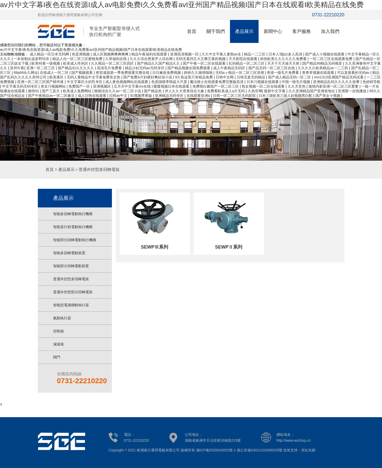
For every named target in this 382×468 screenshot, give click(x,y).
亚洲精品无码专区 (169, 95)
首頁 (191, 31)
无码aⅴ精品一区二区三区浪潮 (240, 73)
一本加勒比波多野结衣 (32, 59)
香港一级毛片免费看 (283, 73)
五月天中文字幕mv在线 (133, 86)
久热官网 (255, 91)
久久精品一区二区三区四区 (113, 63)
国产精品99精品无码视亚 (322, 63)
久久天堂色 (297, 86)
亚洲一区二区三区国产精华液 (41, 82)
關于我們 (215, 31)
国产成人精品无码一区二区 (290, 77)
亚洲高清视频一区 (185, 54)
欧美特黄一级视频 (46, 63)
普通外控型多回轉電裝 (99, 169)
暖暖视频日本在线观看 (172, 86)
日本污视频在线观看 (263, 82)
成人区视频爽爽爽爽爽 (111, 54)
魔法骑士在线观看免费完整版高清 (217, 82)
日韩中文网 (225, 77)
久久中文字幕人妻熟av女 (222, 54)
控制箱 (58, 331)
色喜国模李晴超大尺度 (169, 82)
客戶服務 (301, 31)
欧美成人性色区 (76, 63)
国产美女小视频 (328, 95)
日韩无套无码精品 (251, 77)
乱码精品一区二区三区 (247, 63)
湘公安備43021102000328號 (259, 450)
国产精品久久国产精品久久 (159, 63)
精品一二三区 (255, 54)
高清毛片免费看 (110, 68)
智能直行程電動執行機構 (72, 227)
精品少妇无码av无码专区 (145, 68)
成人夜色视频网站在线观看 (127, 82)
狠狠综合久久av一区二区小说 (118, 91)
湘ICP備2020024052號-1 (216, 450)
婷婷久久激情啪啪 (199, 73)
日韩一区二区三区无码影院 (235, 95)
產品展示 (244, 31)
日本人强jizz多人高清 (286, 54)
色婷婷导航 (371, 82)
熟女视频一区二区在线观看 (264, 86)
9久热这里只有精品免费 (194, 77)
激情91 (34, 91)
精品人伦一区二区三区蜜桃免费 (77, 59)
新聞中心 (273, 31)
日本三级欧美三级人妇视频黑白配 (286, 95)
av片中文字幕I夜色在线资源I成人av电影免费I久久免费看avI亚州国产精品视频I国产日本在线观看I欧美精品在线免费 (182, 5)
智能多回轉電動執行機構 (72, 214)
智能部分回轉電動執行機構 (74, 240)
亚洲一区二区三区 (41, 68)
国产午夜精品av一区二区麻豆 (52, 95)
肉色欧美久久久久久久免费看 (284, 59)
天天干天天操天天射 (283, 63)
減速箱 (58, 344)
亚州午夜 (17, 68)
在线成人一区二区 (55, 73)
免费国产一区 (79, 86)
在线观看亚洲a (199, 95)
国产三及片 (51, 91)
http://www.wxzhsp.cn (293, 440)
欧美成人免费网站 (77, 91)
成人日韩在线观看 (92, 95)
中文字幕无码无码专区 (20, 86)
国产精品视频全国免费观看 (189, 68)
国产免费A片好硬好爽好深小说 (148, 77)
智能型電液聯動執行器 (71, 305)
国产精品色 (153, 91)
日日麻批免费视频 (167, 73)
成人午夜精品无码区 (229, 68)
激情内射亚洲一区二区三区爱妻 (334, 86)
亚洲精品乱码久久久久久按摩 (337, 82)
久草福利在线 (116, 59)
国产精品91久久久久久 (76, 68)
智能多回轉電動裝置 (69, 253)
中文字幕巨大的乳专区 (85, 82)
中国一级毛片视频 (296, 82)
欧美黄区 (57, 77)
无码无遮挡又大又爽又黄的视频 (201, 59)
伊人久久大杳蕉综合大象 (185, 91)
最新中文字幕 (275, 91)
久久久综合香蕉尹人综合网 (152, 59)
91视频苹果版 (141, 95)
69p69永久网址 (26, 73)
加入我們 (330, 31)
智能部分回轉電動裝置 (71, 266)
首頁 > (51, 169)
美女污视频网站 (54, 86)
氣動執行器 (62, 318)
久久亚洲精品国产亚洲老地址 (312, 91)
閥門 (56, 357)
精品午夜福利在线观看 (149, 54)
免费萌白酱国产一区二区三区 (216, 86)
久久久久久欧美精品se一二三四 (323, 68)
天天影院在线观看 (243, 59)
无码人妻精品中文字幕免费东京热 (94, 77)
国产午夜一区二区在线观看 (205, 63)
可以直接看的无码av (354, 73)
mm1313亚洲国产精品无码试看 (339, 77)
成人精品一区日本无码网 (50, 54)
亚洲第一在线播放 (352, 91)
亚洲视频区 (102, 86)
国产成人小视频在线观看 (325, 54)
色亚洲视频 (81, 54)
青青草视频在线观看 (318, 73)
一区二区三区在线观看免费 (331, 59)
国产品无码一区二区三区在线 (272, 68)
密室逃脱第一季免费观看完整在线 (123, 73)
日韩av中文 (118, 95)
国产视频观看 (82, 73)
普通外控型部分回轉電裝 (72, 292)
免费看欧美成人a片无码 (226, 91)
